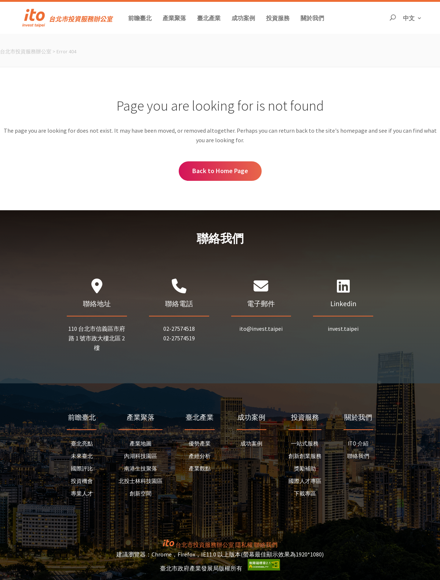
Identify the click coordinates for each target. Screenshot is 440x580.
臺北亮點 (82, 443)
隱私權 (244, 544)
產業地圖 (141, 443)
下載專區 (305, 493)
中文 (412, 17)
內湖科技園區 (140, 455)
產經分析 (200, 455)
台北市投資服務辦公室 (25, 51)
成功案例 (251, 443)
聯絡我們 (358, 455)
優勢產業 (200, 443)
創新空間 (141, 493)
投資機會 (82, 480)
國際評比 (82, 468)
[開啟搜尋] (393, 18)
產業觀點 (200, 468)
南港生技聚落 (140, 468)
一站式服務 (305, 443)
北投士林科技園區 (141, 480)
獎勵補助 (305, 468)
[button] (140, 18)
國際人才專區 (304, 480)
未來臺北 (82, 455)
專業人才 (82, 493)
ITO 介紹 (358, 443)
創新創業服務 (304, 455)
